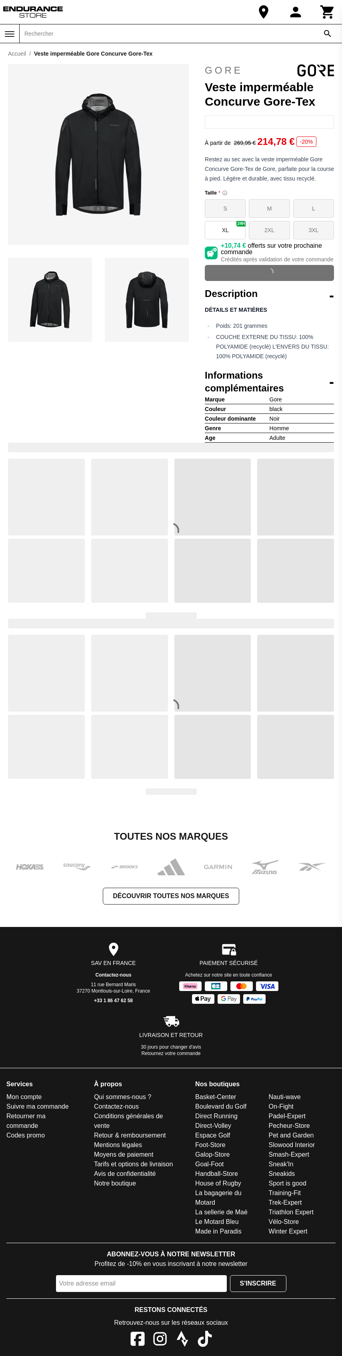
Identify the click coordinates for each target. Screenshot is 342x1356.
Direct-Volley (213, 1125)
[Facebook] (138, 1340)
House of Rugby (218, 1183)
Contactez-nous (114, 975)
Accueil (17, 53)
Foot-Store (210, 1144)
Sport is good (287, 1183)
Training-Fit (285, 1193)
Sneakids (282, 1173)
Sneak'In (281, 1164)
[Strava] (182, 1340)
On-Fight (281, 1106)
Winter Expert (288, 1231)
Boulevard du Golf (220, 1106)
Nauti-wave (285, 1096)
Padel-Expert (287, 1116)
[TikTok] (205, 1340)
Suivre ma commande (37, 1106)
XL (234, 227)
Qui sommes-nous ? (122, 1096)
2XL (269, 230)
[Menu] (9, 34)
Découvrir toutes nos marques (171, 896)
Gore (269, 70)
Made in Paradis (218, 1231)
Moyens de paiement (124, 1154)
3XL (313, 230)
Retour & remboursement (130, 1135)
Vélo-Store (284, 1221)
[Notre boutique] (264, 12)
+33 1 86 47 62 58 (113, 1000)
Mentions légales (118, 1144)
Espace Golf (212, 1135)
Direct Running (216, 1116)
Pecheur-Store (289, 1125)
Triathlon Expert (291, 1212)
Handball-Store (216, 1173)
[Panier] (328, 12)
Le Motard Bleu (217, 1221)
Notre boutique (115, 1183)
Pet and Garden (291, 1135)
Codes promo (25, 1135)
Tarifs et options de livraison (133, 1164)
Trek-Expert (285, 1202)
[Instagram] (160, 1340)
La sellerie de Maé (221, 1212)
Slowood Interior (292, 1144)
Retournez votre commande (170, 1053)
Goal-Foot (209, 1164)
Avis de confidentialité (125, 1173)
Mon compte (24, 1096)
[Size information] (225, 193)
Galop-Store (212, 1154)
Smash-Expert (289, 1154)
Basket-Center (215, 1096)
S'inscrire (258, 1283)
